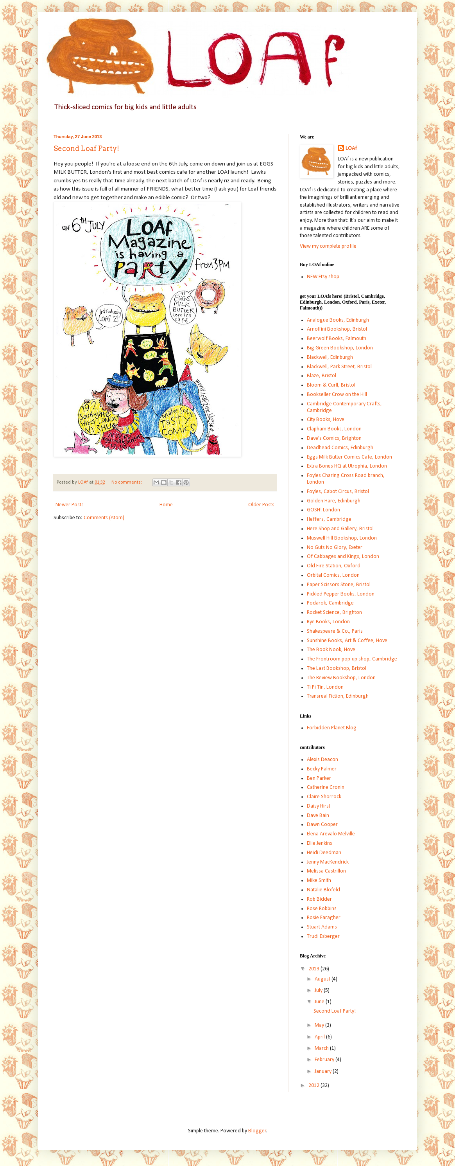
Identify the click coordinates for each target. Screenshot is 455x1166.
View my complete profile (328, 246)
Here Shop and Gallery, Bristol (340, 529)
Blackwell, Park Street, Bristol (339, 367)
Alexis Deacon (322, 760)
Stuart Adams (322, 927)
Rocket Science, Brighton (334, 612)
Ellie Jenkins (319, 843)
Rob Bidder (319, 899)
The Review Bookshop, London (341, 678)
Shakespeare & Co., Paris (335, 631)
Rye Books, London (328, 622)
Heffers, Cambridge (329, 519)
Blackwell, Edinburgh (330, 357)
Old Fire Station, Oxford (333, 566)
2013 (314, 969)
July (319, 990)
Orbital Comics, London (333, 575)
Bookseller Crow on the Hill (337, 395)
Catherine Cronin (325, 787)
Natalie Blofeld (323, 890)
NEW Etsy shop (323, 277)
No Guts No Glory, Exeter (334, 548)
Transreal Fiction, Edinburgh (338, 696)
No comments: (127, 482)
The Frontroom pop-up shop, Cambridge (352, 659)
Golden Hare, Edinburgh (333, 501)
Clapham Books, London (334, 429)
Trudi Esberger (323, 936)
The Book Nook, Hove (331, 650)
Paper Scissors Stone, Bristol (339, 585)
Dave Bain (318, 816)
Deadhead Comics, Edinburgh (340, 448)
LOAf (351, 148)
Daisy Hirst (318, 806)
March (322, 1048)
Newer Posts (70, 505)
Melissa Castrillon (326, 871)
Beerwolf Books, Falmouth (336, 339)
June (320, 1002)
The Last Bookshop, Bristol (336, 668)
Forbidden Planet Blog (331, 728)
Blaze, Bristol (321, 376)
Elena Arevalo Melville (331, 834)
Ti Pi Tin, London (325, 687)
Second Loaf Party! (86, 148)
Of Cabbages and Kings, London (343, 557)
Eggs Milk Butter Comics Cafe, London (349, 457)
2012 (314, 1086)
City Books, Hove (325, 420)
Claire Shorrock (324, 797)
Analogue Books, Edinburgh (338, 320)
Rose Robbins (322, 909)
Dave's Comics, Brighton (334, 438)
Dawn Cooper (322, 825)
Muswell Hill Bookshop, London (342, 538)
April (320, 1037)
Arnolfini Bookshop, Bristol (337, 329)
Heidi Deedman (324, 853)
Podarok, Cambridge (330, 603)
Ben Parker (319, 778)
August (323, 979)
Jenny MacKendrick (328, 862)
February (325, 1060)
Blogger (257, 1131)
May (320, 1025)
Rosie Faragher (323, 918)
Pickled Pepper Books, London (340, 594)
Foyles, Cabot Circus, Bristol (338, 492)
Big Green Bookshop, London (340, 348)
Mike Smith (319, 880)
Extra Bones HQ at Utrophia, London (347, 466)
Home (166, 505)
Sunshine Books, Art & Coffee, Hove (347, 641)
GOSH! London (323, 510)
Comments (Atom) (104, 518)
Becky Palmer (322, 769)
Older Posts (261, 505)
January (324, 1071)
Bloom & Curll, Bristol (331, 385)
